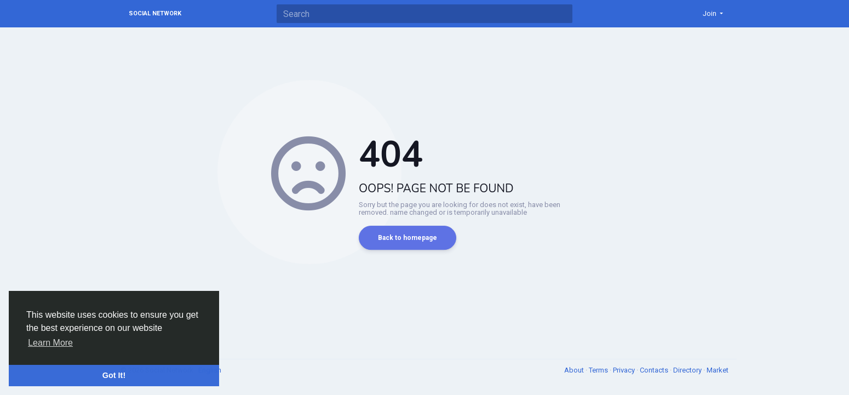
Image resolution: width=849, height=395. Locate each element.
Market (717, 370)
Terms (599, 370)
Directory (688, 370)
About (575, 370)
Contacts (655, 370)
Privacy (624, 370)
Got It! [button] (113, 375)
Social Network (155, 13)
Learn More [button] (50, 342)
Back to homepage (407, 238)
